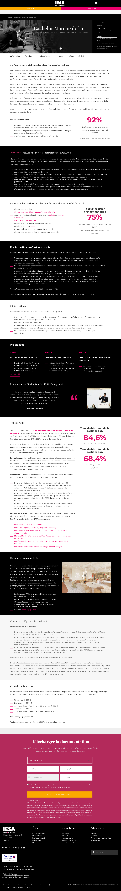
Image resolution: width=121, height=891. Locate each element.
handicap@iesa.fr (29, 610)
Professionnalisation (43, 56)
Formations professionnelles (101, 838)
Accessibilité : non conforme (35, 885)
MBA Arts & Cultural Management (28, 525)
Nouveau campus (38, 833)
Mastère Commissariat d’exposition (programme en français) (38, 547)
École (35, 828)
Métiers (35, 843)
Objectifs (16, 153)
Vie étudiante (37, 836)
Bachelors (65, 833)
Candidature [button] (89, 8)
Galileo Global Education (21, 887)
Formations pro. (67, 838)
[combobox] (29, 777)
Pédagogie (28, 153)
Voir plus (13, 374)
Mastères (64, 836)
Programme (59, 56)
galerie (52, 215)
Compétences (51, 153)
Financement (95, 840)
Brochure (30, 8)
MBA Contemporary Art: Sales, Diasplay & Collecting (35, 528)
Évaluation (65, 153)
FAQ (48, 885)
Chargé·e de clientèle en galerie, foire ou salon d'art (35, 212)
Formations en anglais (69, 840)
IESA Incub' (7, 887)
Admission (82, 56)
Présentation (15, 56)
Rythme (39, 153)
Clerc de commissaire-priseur (26, 220)
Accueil (10, 17)
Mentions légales (17, 885)
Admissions (97, 828)
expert (33, 226)
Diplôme (71, 56)
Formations (17, 17)
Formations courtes (68, 843)
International (36, 840)
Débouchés (28, 56)
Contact (6, 885)
